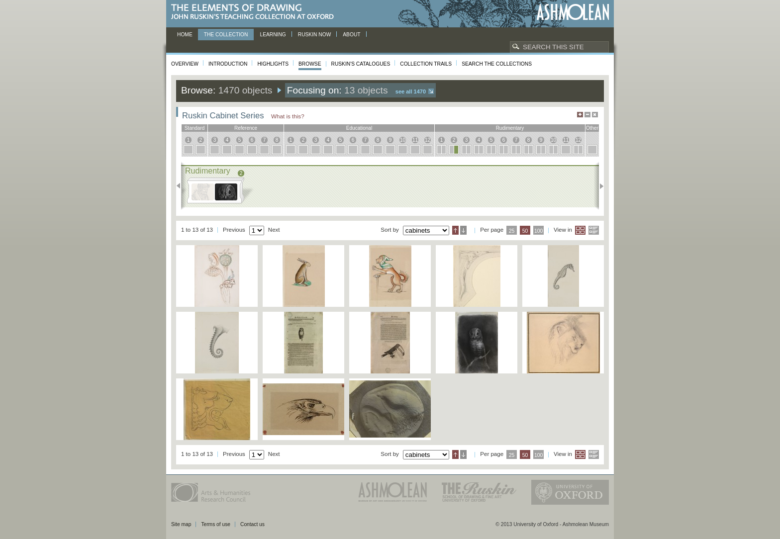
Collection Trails (426, 64)
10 (402, 140)
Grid (580, 230)
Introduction (227, 64)
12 (427, 140)
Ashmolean (573, 12)
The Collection (226, 34)
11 (415, 140)
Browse (309, 64)
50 (525, 231)
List (593, 230)
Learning (273, 34)
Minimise (587, 114)
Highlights (273, 64)
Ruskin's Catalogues (360, 64)
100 (538, 231)
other (592, 128)
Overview (184, 64)
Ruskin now (314, 34)
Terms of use (215, 524)
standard (195, 128)
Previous (181, 186)
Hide (595, 114)
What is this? (287, 116)
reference (245, 128)
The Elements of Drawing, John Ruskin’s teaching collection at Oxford (255, 12)
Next (598, 186)
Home (185, 34)
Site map (181, 524)
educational (359, 128)
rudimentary (510, 128)
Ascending (455, 230)
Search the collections (497, 64)
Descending (463, 230)
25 (512, 231)
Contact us (252, 524)
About (351, 34)
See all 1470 (410, 91)
